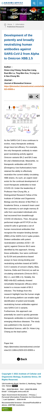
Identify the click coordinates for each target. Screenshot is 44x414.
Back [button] (24, 359)
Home (9, 24)
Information (19, 24)
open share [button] (37, 97)
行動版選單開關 (40, 3)
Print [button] (31, 97)
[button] (34, 3)
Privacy (32, 395)
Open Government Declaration (14, 395)
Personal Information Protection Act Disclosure (21, 397)
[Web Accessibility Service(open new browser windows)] (7, 409)
